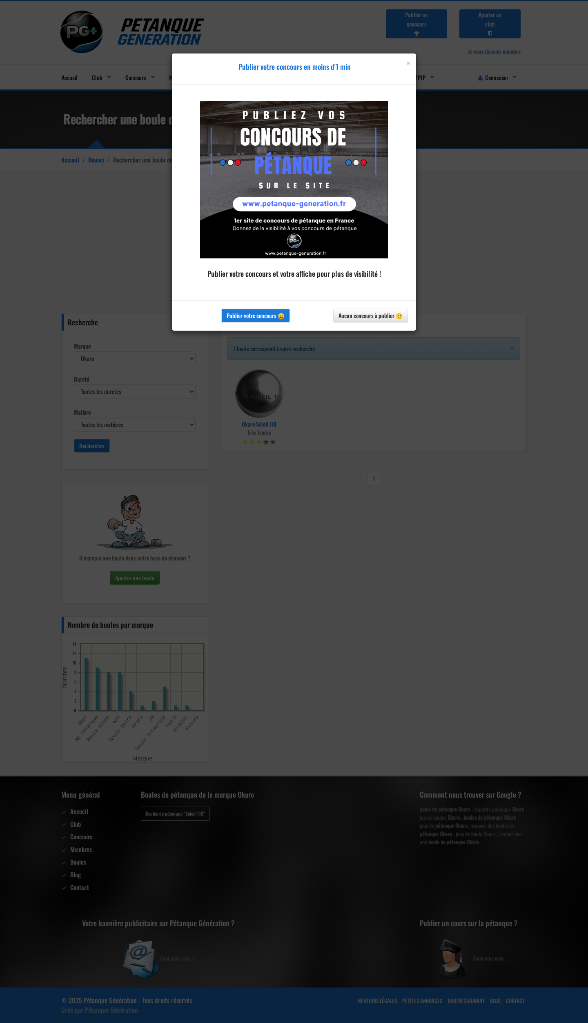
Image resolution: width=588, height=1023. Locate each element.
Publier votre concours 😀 (256, 315)
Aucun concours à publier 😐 (371, 315)
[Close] (408, 63)
